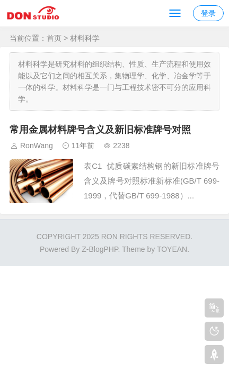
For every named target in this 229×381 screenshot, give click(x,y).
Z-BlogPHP (100, 249)
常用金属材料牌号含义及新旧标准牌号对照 (100, 129)
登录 (208, 13)
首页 (54, 38)
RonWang (36, 145)
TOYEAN (172, 249)
